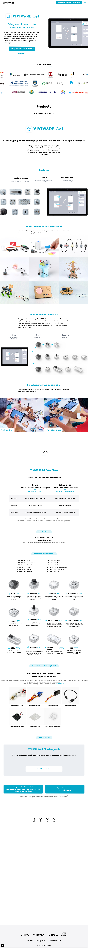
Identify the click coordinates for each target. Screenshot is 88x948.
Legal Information (55, 941)
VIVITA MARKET (60, 684)
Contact (30, 941)
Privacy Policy (40, 941)
